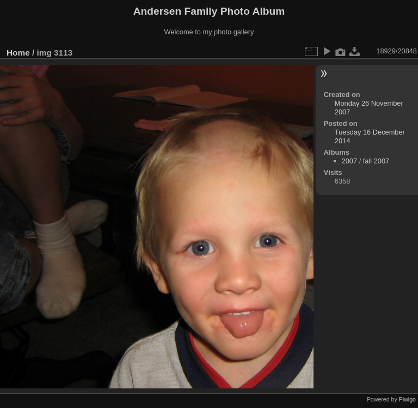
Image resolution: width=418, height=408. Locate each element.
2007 (349, 161)
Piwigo (407, 399)
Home (18, 52)
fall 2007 (376, 161)
